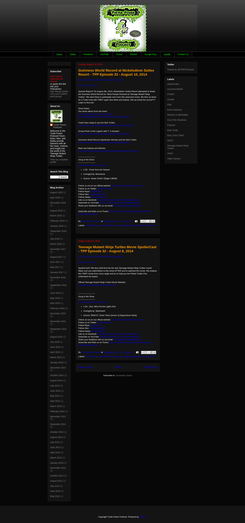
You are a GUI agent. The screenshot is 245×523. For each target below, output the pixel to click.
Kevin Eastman (174, 110)
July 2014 (55, 385)
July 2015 (55, 342)
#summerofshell (105, 225)
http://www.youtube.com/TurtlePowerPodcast (120, 203)
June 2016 (55, 293)
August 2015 (56, 337)
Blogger (142, 517)
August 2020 (56, 192)
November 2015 (58, 321)
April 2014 (55, 401)
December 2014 (58, 367)
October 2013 (56, 432)
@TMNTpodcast (104, 188)
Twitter (73, 54)
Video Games (173, 158)
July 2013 (55, 442)
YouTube (104, 54)
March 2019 (56, 215)
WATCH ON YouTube (88, 85)
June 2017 (55, 262)
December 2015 (58, 313)
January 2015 (56, 362)
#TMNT (171, 94)
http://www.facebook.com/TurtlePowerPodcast (118, 334)
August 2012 (56, 481)
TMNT (152, 225)
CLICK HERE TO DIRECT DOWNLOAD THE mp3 (100, 80)
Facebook (88, 54)
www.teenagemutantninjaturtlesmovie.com (97, 285)
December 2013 (58, 416)
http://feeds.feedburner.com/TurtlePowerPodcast (59, 94)
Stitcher (133, 54)
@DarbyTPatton (98, 197)
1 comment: (126, 221)
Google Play (150, 54)
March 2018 (56, 244)
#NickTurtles (91, 225)
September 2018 (58, 231)
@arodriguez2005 (98, 194)
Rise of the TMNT (175, 135)
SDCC (170, 140)
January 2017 (56, 272)
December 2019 (58, 203)
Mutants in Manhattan (177, 115)
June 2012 (55, 491)
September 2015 (58, 329)
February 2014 (57, 411)
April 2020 (55, 197)
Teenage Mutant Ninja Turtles (135, 225)
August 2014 (56, 380)
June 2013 (55, 447)
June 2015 (55, 347)
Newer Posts (85, 367)
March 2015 (56, 357)
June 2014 (55, 391)
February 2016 (57, 308)
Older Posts (151, 367)
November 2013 (58, 424)
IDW (169, 104)
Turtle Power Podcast (59, 126)
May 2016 (55, 298)
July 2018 (55, 239)
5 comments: (127, 352)
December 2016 (58, 277)
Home (59, 54)
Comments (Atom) (124, 375)
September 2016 (58, 285)
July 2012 (55, 486)
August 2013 (56, 437)
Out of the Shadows (176, 120)
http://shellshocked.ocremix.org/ (92, 302)
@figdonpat (96, 191)
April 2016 (55, 303)
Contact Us (183, 54)
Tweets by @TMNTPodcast (180, 69)
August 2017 (56, 257)
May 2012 (55, 496)
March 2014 (56, 406)
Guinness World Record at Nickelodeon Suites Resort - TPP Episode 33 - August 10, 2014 (116, 72)
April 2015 (55, 352)
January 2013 (56, 463)
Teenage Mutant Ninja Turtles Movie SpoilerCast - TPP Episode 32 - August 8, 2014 (117, 249)
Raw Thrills (172, 130)
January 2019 (56, 226)
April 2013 (55, 452)
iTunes (119, 54)
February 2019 (57, 221)
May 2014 (55, 396)
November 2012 (58, 468)
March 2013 (56, 457)
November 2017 (58, 249)
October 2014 (56, 375)
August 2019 (56, 210)
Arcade (170, 99)
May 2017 (55, 267)
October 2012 (56, 475)
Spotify (167, 54)
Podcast (117, 225)
